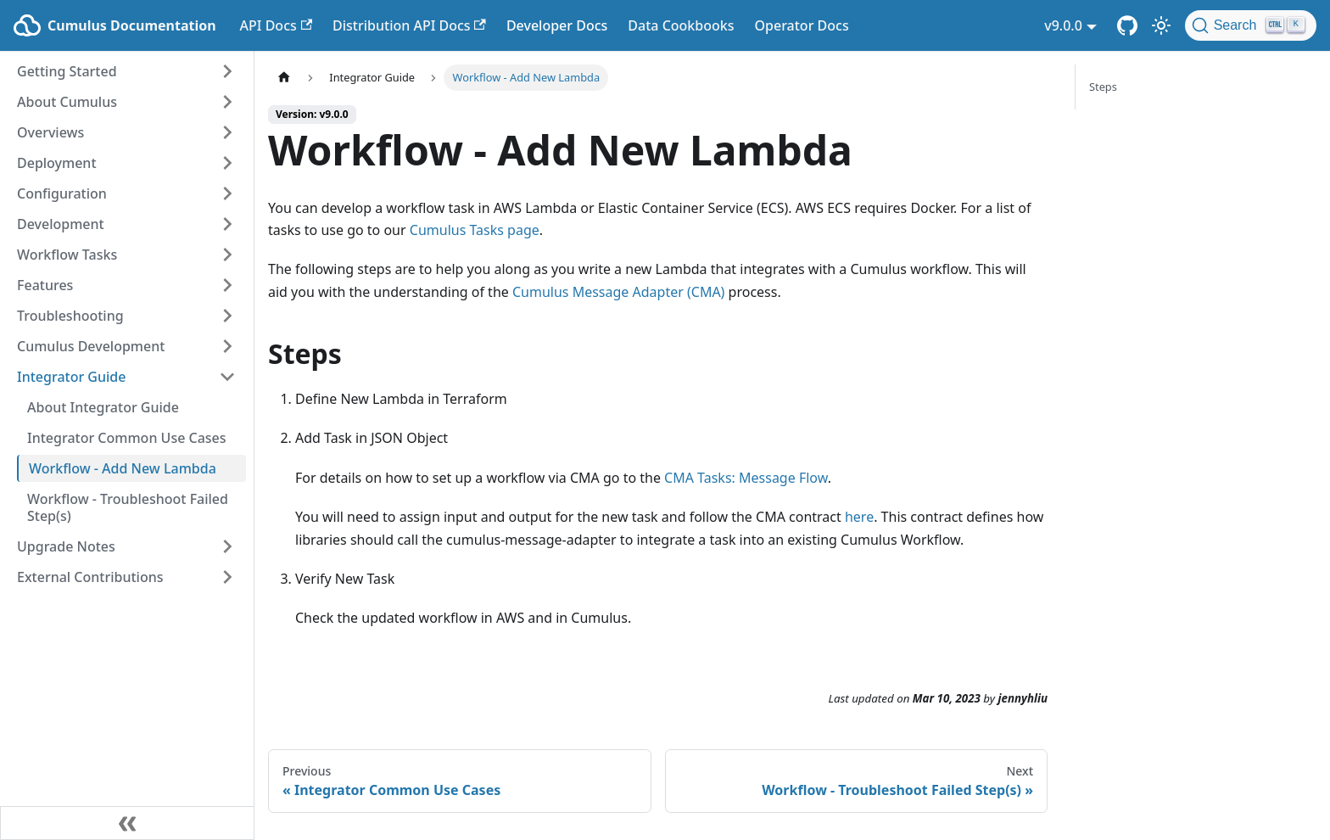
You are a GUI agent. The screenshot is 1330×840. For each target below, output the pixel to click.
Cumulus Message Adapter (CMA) (618, 292)
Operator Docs (801, 25)
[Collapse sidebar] (127, 823)
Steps (1103, 86)
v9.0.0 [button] (1063, 25)
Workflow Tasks (67, 254)
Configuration (62, 193)
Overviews (50, 132)
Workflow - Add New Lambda (122, 468)
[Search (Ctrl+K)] (1250, 25)
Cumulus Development (91, 346)
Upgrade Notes (66, 546)
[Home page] (284, 77)
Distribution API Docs (409, 25)
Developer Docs (556, 25)
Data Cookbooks (681, 25)
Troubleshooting (70, 315)
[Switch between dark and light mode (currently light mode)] (1161, 25)
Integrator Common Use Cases (126, 437)
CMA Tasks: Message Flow (746, 477)
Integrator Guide (71, 376)
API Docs (276, 25)
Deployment (57, 163)
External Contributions (90, 577)
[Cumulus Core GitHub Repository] (1127, 25)
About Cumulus (67, 101)
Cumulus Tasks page (474, 230)
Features (45, 285)
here (859, 516)
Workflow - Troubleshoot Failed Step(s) (127, 507)
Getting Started (67, 71)
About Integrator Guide (103, 407)
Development (60, 224)
